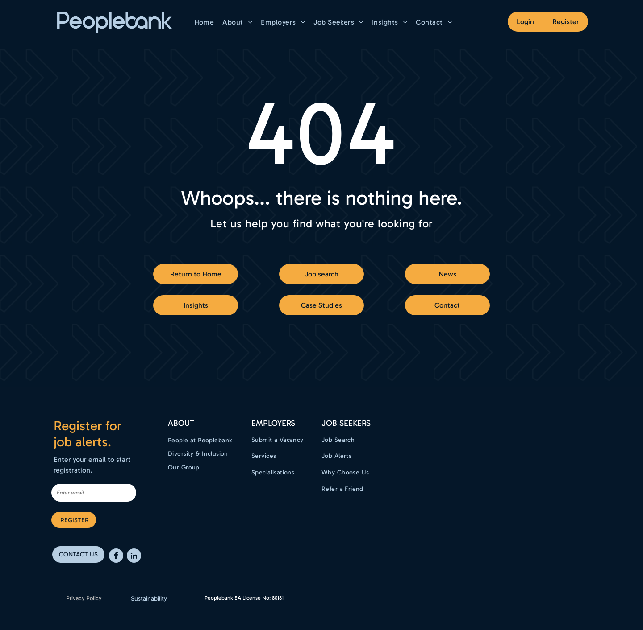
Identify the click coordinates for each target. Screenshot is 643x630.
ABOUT (181, 423)
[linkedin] (134, 556)
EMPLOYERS (273, 423)
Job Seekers (346, 423)
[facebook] (116, 556)
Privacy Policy (84, 598)
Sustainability (149, 598)
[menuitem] (205, 22)
